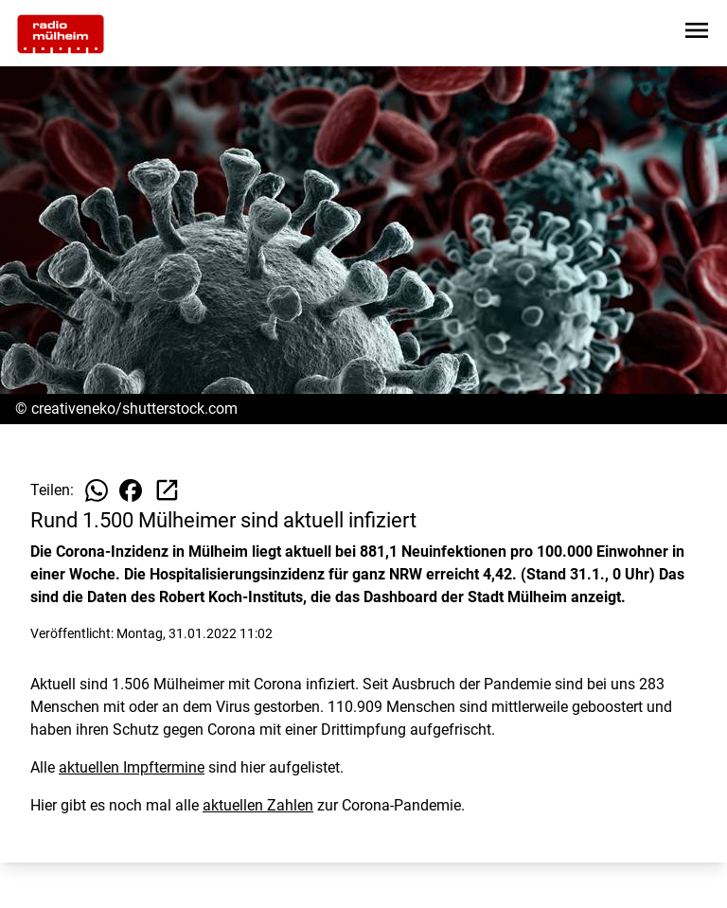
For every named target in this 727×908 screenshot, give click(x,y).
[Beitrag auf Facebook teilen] (130, 490)
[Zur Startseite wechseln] (60, 34)
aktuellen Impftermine (131, 767)
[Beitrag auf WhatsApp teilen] (96, 490)
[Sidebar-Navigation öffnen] (697, 33)
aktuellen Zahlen (258, 805)
